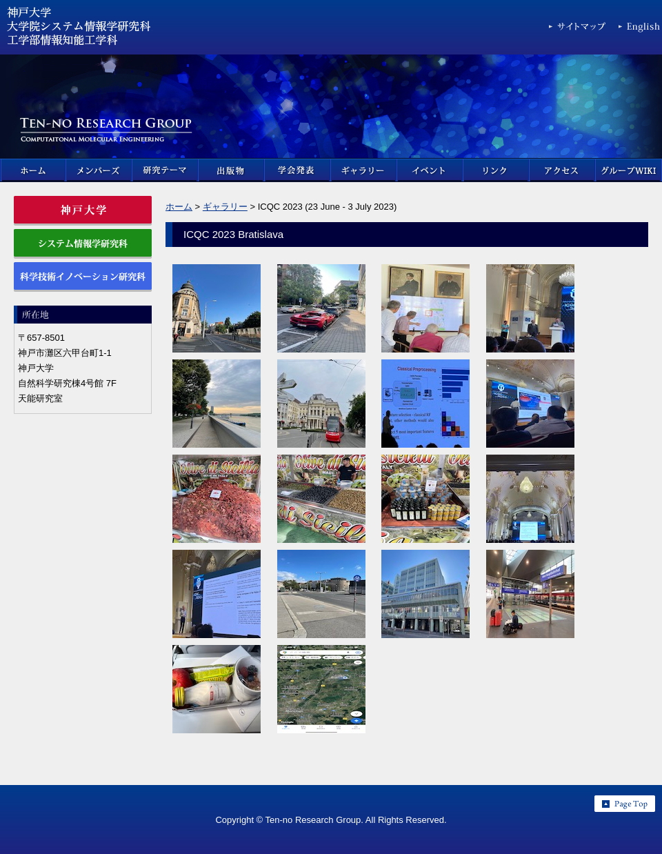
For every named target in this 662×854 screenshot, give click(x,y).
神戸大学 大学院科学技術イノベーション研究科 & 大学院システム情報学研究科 (79, 30)
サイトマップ (578, 29)
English (640, 29)
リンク (496, 170)
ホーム (33, 170)
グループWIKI (629, 170)
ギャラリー (364, 170)
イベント (430, 170)
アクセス (563, 170)
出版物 (232, 170)
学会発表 (298, 170)
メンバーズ (99, 170)
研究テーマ (165, 170)
